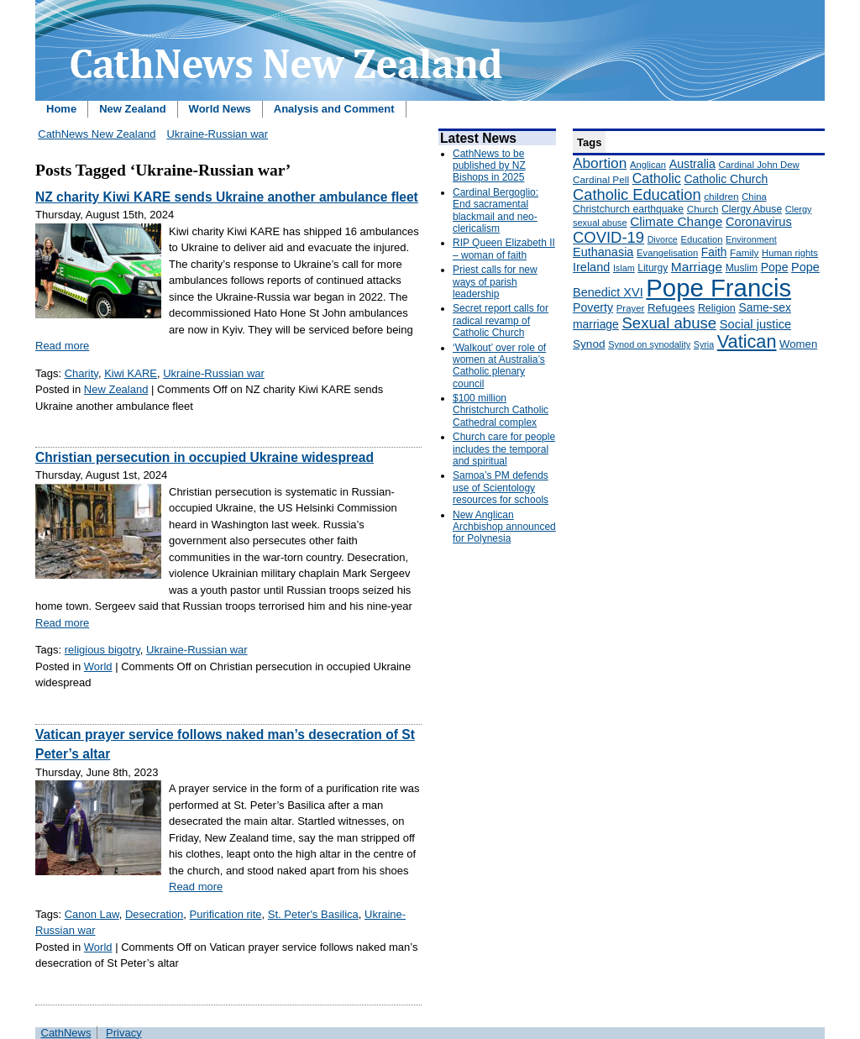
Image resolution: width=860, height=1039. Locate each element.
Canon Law (92, 914)
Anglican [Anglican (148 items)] (648, 165)
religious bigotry (102, 649)
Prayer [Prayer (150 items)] (630, 308)
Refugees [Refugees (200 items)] (671, 308)
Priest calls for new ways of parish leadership (495, 282)
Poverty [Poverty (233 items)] (593, 307)
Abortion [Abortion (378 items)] (600, 163)
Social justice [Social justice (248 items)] (755, 324)
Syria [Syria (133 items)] (704, 344)
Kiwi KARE (130, 373)
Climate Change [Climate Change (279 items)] (676, 221)
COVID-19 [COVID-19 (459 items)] (608, 237)
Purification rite (226, 914)
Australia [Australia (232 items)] (692, 164)
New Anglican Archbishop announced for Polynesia (504, 527)
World (98, 666)
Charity (81, 373)
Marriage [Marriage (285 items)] (696, 267)
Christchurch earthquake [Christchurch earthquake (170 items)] (628, 209)
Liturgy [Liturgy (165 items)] (652, 268)
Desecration (154, 914)
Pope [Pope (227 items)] (775, 267)
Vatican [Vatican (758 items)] (747, 341)
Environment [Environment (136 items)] (751, 239)
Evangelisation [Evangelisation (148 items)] (667, 253)
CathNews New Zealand (96, 134)
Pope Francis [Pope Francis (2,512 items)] (718, 288)
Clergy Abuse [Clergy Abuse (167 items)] (751, 209)
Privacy (124, 1032)
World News (220, 108)
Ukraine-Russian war (217, 134)
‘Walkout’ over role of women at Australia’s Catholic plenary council (499, 366)
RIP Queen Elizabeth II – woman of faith (504, 248)
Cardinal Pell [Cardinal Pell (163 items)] (601, 180)
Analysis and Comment (334, 108)
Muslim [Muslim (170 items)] (742, 268)
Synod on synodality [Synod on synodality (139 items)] (649, 344)
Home (61, 108)
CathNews (66, 1032)
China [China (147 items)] (754, 197)
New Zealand (132, 108)
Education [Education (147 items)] (701, 239)
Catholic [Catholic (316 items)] (656, 178)
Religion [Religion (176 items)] (717, 308)
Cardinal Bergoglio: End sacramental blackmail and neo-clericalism (495, 210)
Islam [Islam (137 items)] (624, 268)
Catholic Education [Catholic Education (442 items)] (637, 194)
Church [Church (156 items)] (703, 208)
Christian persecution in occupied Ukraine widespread (204, 457)
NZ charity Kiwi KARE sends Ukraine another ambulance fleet (226, 197)
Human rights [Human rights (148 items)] (790, 253)
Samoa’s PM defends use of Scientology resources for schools (500, 488)
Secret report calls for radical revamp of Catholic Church (500, 320)
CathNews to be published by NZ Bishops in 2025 (489, 166)
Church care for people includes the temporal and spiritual (504, 449)
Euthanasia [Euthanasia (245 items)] (603, 252)
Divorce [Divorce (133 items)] (663, 239)
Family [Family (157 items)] (744, 252)
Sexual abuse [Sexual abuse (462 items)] (668, 323)
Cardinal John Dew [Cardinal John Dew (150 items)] (759, 165)
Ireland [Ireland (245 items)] (591, 267)
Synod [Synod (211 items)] (589, 344)
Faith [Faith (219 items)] (714, 252)
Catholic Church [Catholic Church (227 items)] (726, 179)
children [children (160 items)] (721, 196)
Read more (62, 345)
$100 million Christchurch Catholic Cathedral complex (500, 410)
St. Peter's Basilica (313, 914)
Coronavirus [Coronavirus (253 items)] (759, 221)
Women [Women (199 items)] (798, 344)
